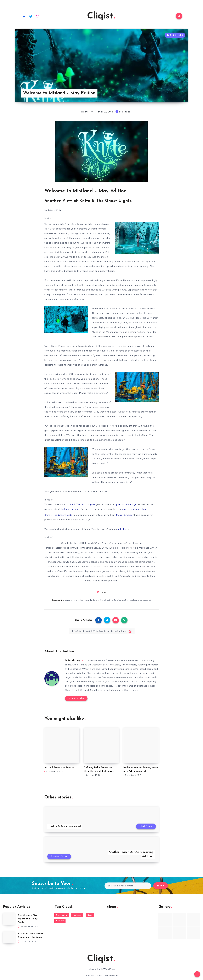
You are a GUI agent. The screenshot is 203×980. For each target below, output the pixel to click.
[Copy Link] (102, 631)
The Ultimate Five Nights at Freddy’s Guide (28, 919)
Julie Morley (72, 660)
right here (123, 529)
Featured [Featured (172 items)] (77, 915)
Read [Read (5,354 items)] (89, 915)
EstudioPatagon (111, 975)
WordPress (109, 969)
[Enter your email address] (128, 885)
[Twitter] (31, 16)
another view (82, 600)
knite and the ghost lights (103, 600)
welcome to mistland (140, 600)
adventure (69, 600)
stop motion (123, 600)
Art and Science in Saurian (59, 767)
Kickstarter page (70, 509)
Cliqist (101, 16)
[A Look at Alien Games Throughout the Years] (9, 937)
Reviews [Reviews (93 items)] (60, 921)
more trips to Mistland (134, 509)
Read (103, 592)
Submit (160, 886)
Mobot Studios (124, 515)
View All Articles (76, 698)
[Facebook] (24, 16)
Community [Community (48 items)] (61, 915)
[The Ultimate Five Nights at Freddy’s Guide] (9, 919)
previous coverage (126, 504)
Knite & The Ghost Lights (81, 504)
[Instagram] (37, 16)
